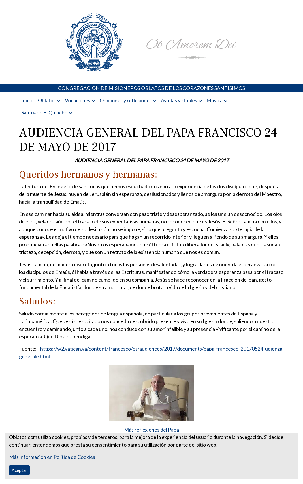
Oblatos (47, 100)
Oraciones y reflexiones (126, 100)
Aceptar (19, 470)
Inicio (27, 100)
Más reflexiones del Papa (151, 430)
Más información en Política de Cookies (52, 457)
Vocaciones (77, 100)
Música (214, 100)
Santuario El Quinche (44, 112)
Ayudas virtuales (179, 100)
